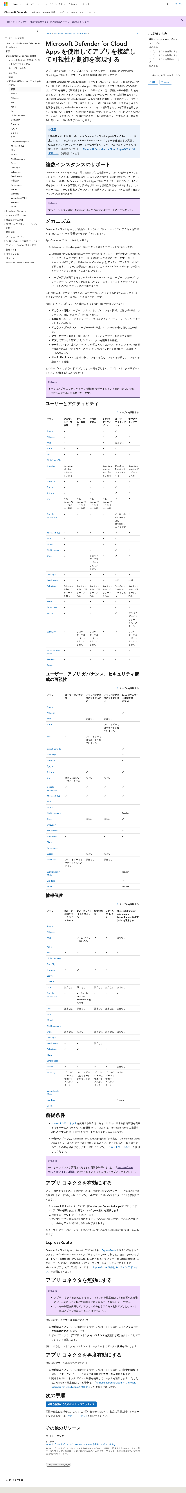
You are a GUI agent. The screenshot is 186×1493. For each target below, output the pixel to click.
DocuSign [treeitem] (15, 119)
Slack (49, 601)
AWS (49, 442)
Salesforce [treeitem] (15, 171)
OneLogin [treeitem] (15, 167)
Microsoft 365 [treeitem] (17, 145)
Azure (49, 448)
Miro (49, 538)
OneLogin (51, 574)
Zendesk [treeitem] (15, 202)
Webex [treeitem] (14, 189)
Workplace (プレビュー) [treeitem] (22, 197)
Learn (48, 33)
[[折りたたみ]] (37, 31)
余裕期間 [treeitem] (15, 180)
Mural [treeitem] (13, 154)
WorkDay (51, 631)
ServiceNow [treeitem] (16, 176)
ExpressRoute (109, 1250)
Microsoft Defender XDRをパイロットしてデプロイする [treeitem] (24, 62)
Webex (50, 613)
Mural (49, 544)
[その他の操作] (137, 33)
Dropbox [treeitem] (15, 124)
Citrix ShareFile (54, 460)
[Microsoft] (6, 4)
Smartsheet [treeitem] (16, 184)
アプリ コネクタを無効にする (163, 55)
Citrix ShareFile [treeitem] (18, 115)
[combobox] (21, 37)
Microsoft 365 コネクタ (64, 1123)
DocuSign (51, 465)
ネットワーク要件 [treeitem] (17, 68)
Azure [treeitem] (13, 106)
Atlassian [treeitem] (15, 98)
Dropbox (51, 481)
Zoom (49, 665)
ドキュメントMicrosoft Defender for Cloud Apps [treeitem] (23, 45)
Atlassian (51, 436)
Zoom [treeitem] (13, 206)
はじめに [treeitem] (13, 72)
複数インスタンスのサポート (163, 39)
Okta (49, 555)
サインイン (177, 3)
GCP (49, 498)
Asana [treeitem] (14, 93)
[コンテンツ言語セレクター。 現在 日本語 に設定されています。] (10, 1488)
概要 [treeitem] (13, 89)
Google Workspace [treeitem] (20, 141)
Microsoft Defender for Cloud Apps (70, 33)
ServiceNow (52, 580)
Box (48, 454)
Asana (50, 431)
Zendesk (51, 659)
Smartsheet (52, 607)
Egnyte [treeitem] (14, 128)
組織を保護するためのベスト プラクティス (71, 1404)
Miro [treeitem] (13, 150)
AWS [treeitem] (13, 102)
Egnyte (50, 487)
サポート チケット (78, 1415)
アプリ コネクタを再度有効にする (164, 60)
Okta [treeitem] (13, 163)
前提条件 (153, 47)
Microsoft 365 (53, 532)
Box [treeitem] (12, 111)
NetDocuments (54, 550)
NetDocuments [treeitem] (18, 158)
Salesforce (51, 586)
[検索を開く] (167, 4)
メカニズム (154, 43)
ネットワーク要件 (120, 1147)
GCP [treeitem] (13, 137)
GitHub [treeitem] (14, 132)
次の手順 (153, 66)
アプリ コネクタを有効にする (163, 51)
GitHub (50, 492)
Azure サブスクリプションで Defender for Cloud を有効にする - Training (80, 1444)
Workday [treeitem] (15, 193)
